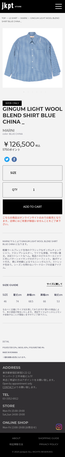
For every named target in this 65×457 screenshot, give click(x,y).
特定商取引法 (16, 444)
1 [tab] (22, 90)
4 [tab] (35, 90)
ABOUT (16, 438)
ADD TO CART (32, 206)
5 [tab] (39, 90)
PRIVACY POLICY (48, 444)
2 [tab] (26, 90)
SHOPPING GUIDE (48, 438)
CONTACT (8, 387)
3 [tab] (31, 90)
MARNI (9, 130)
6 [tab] (44, 90)
